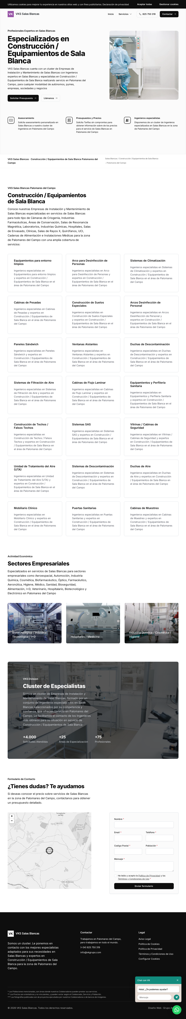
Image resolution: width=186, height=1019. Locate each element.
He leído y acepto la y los (141, 877)
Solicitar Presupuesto (23, 98)
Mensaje (119, 859)
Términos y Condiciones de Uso (133, 879)
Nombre (119, 819)
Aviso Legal (145, 938)
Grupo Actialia (170, 1007)
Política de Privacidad (149, 875)
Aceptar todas (144, 4)
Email (117, 832)
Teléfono (151, 832)
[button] (49, 850)
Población (152, 845)
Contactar (169, 14)
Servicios (125, 14)
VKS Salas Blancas (23, 14)
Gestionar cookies (168, 4)
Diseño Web (154, 1007)
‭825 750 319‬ (147, 14)
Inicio (111, 14)
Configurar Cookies (149, 958)
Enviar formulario (144, 886)
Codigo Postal (122, 845)
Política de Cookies (149, 944)
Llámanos (50, 98)
